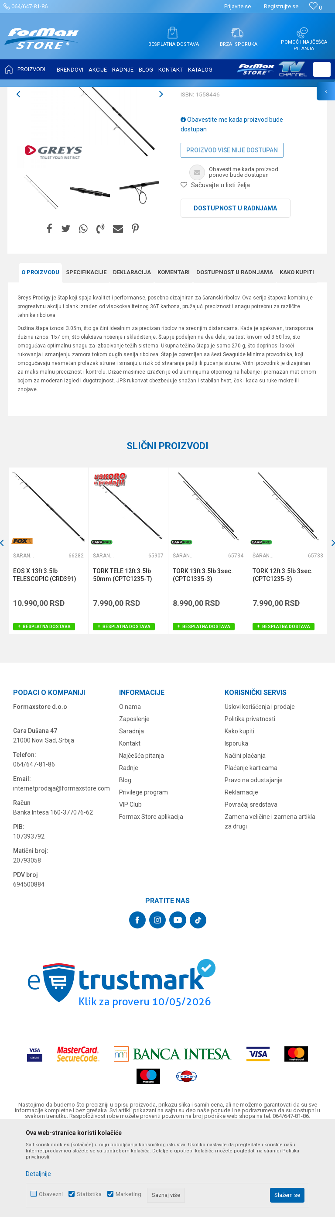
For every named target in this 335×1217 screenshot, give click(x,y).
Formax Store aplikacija (151, 901)
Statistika (89, 1194)
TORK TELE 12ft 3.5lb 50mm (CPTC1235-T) (122, 660)
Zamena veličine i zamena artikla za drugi (270, 906)
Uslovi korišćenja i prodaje (260, 791)
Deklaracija (132, 358)
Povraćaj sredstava (251, 889)
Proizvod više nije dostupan (232, 236)
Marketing (128, 1194)
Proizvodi (58, 92)
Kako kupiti (297, 358)
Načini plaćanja (245, 840)
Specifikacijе (86, 358)
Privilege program (143, 876)
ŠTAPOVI (86, 92)
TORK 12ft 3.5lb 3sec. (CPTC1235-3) (282, 660)
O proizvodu (40, 358)
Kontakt (129, 828)
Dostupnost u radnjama (235, 294)
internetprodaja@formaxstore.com (61, 873)
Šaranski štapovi (123, 92)
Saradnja (131, 815)
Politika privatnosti (250, 803)
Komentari (173, 358)
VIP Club (130, 889)
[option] (89, 180)
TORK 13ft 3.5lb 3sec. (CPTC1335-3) (202, 660)
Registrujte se (281, 6)
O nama (130, 791)
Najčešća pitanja (141, 840)
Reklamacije (241, 876)
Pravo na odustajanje (254, 864)
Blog (125, 864)
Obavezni (51, 1194)
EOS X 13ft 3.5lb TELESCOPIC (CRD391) (45, 660)
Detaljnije (38, 1173)
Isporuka (236, 828)
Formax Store (25, 92)
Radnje (128, 852)
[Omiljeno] (315, 7)
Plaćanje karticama (251, 852)
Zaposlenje (134, 803)
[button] (322, 69)
